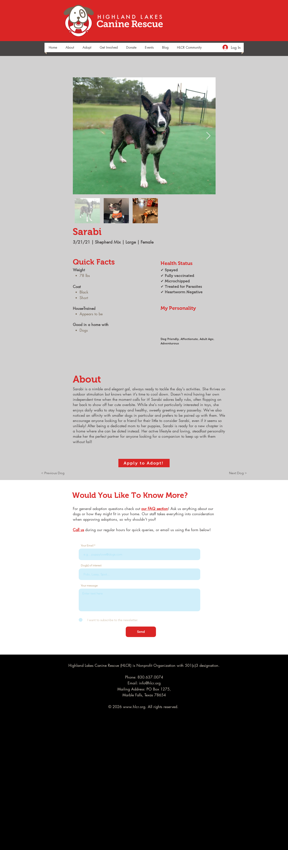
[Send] (141, 632)
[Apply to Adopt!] (144, 463)
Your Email (87, 545)
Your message (89, 585)
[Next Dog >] (236, 473)
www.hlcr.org (134, 706)
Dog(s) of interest (91, 565)
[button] (69, 47)
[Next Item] (208, 136)
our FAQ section (154, 508)
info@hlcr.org (150, 682)
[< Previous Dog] (55, 473)
